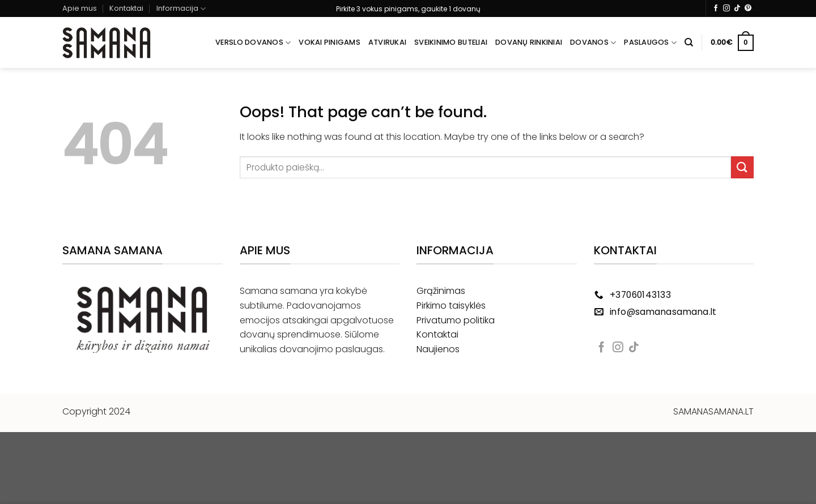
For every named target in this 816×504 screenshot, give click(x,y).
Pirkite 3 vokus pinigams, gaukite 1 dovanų (408, 9)
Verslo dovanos (253, 42)
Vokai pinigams (329, 42)
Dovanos (593, 42)
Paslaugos (650, 42)
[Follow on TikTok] (737, 8)
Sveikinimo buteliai (450, 42)
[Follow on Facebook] (715, 8)
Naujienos (438, 349)
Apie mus (79, 8)
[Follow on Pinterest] (748, 8)
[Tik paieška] (689, 42)
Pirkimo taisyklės (451, 305)
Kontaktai (126, 8)
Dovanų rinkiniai (528, 42)
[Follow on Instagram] (726, 8)
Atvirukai (387, 42)
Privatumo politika (455, 320)
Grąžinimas (440, 290)
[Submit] (742, 167)
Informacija (181, 8)
